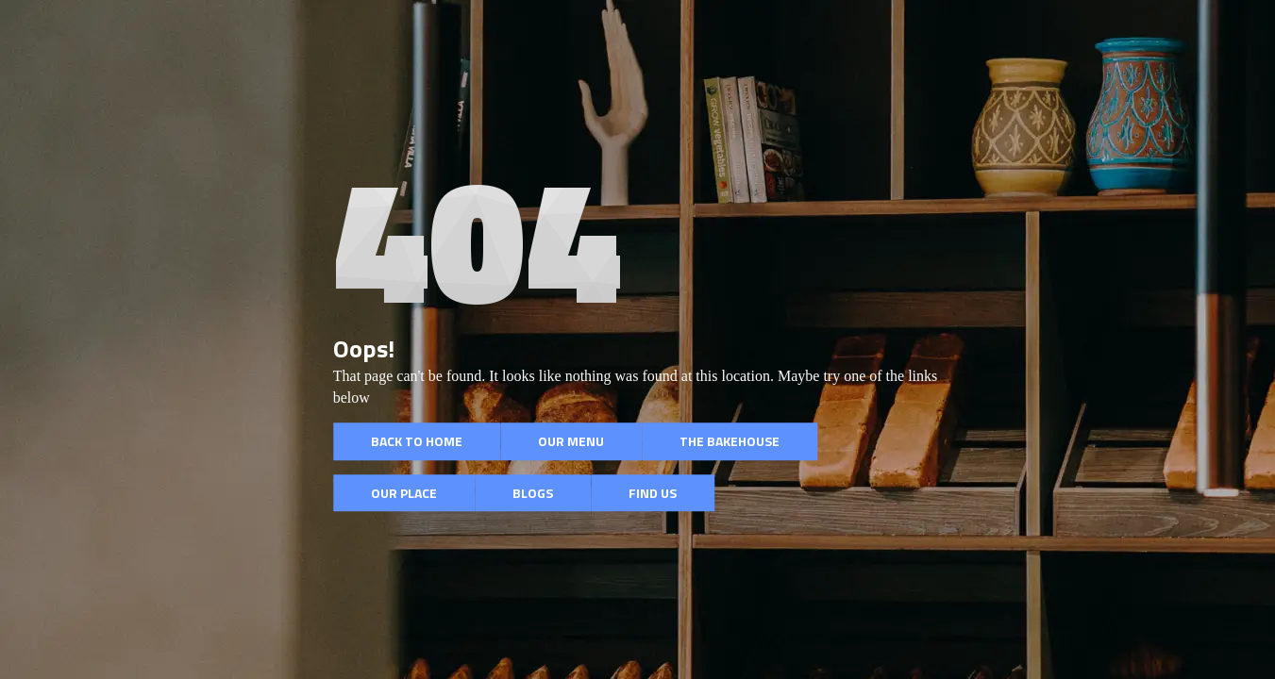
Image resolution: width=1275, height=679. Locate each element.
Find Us (653, 493)
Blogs (532, 493)
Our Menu (571, 441)
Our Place (404, 493)
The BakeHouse (729, 441)
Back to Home (416, 441)
